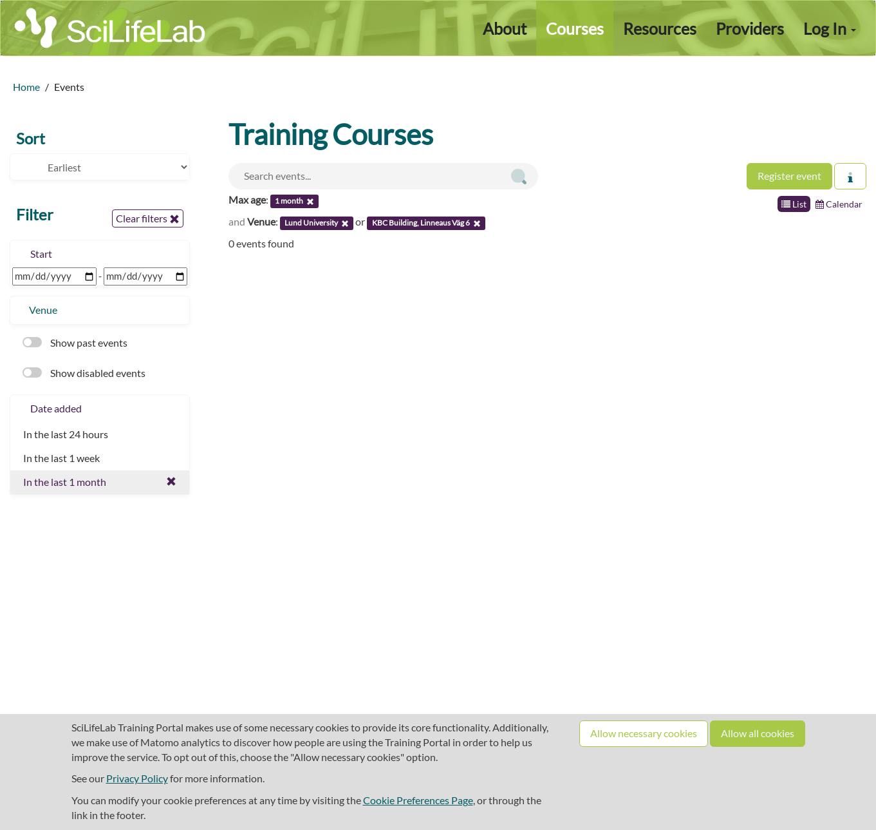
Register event (789, 175)
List (793, 203)
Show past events (75, 342)
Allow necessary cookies (643, 733)
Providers (750, 28)
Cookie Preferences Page (418, 800)
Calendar (838, 203)
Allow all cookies (757, 733)
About (505, 28)
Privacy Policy (137, 778)
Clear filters (148, 218)
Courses (575, 28)
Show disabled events (84, 373)
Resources (659, 28)
